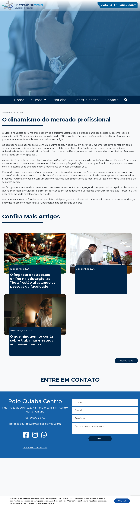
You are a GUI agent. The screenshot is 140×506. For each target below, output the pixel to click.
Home (19, 100)
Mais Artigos (126, 360)
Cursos (37, 100)
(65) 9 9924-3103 (35, 417)
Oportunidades (86, 100)
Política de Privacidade (35, 447)
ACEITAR (122, 501)
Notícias (59, 100)
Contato (112, 100)
